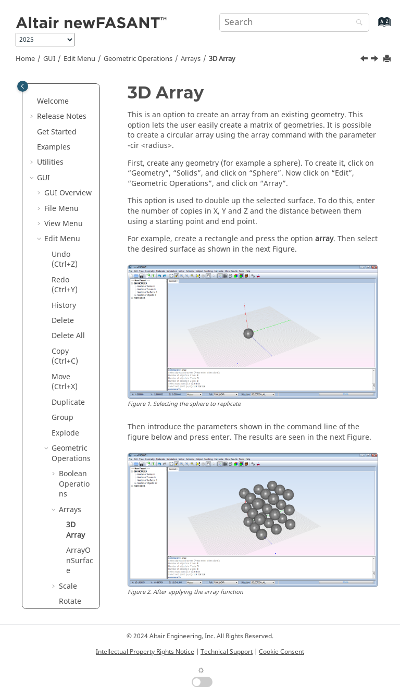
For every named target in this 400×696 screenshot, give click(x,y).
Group (62, 120)
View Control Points (64, 401)
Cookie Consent (281, 651)
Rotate (70, 304)
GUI (49, 59)
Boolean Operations (74, 187)
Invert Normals (66, 432)
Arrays (191, 59)
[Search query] (294, 22)
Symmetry (74, 324)
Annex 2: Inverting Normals (60, 605)
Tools (53, 518)
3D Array (222, 59)
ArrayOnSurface (79, 263)
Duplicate (68, 105)
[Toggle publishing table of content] (22, 86)
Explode (65, 136)
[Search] (356, 23)
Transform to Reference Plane (74, 360)
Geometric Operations (138, 59)
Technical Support (227, 651)
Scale (68, 289)
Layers (63, 452)
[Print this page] (388, 59)
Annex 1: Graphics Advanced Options (61, 565)
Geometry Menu (61, 498)
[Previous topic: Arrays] (365, 60)
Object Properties (70, 472)
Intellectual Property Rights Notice (145, 651)
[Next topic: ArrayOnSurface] (375, 60)
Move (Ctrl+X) (65, 85)
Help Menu (63, 534)
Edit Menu (79, 59)
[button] (47, 106)
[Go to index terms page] (373, 26)
